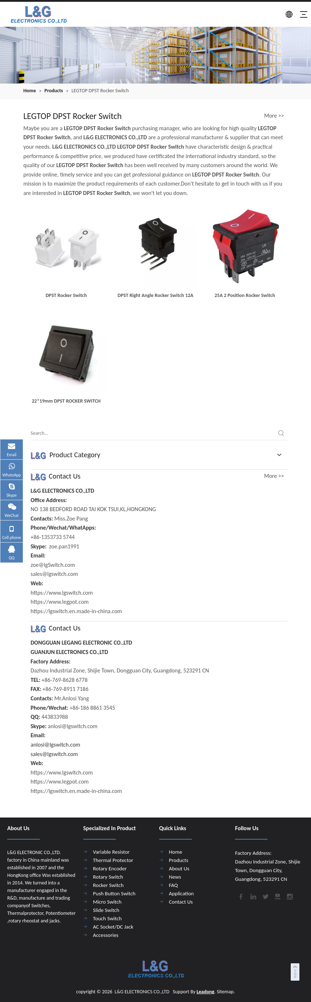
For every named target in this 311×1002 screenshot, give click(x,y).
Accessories (105, 935)
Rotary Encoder (110, 868)
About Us (179, 868)
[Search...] (153, 433)
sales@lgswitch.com (54, 754)
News (175, 877)
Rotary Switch (108, 877)
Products (179, 860)
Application (181, 893)
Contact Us (181, 902)
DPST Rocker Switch (66, 295)
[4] (155, 55)
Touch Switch (107, 918)
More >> (274, 116)
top (296, 971)
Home (175, 852)
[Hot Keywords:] (281, 433)
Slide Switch (106, 910)
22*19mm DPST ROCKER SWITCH (66, 401)
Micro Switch (107, 902)
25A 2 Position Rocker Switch (244, 295)
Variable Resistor (111, 852)
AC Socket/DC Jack (113, 927)
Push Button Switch (114, 893)
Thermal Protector (113, 860)
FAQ (173, 885)
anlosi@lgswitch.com (55, 744)
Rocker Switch (108, 885)
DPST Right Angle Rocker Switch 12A (155, 295)
